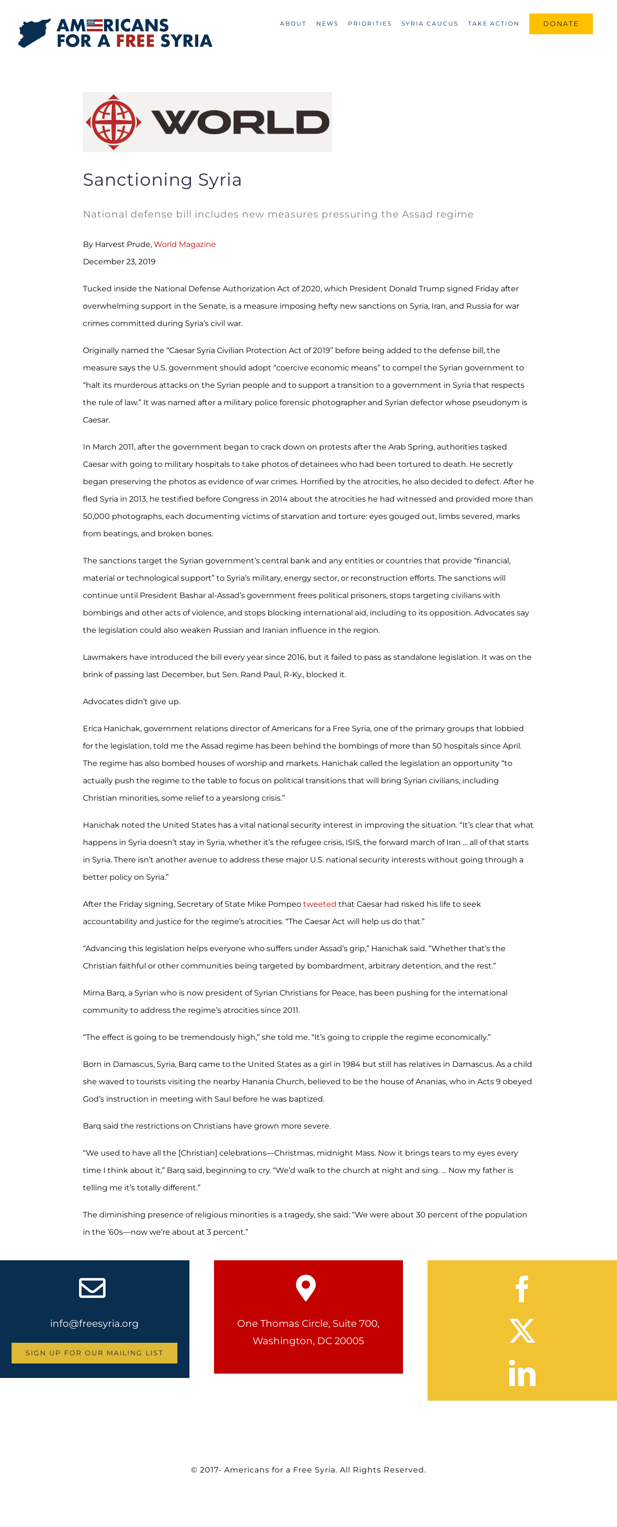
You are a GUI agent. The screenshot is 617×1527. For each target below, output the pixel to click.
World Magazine (185, 244)
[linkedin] (522, 1373)
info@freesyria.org (94, 1323)
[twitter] (522, 1331)
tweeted (319, 904)
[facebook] (522, 1289)
